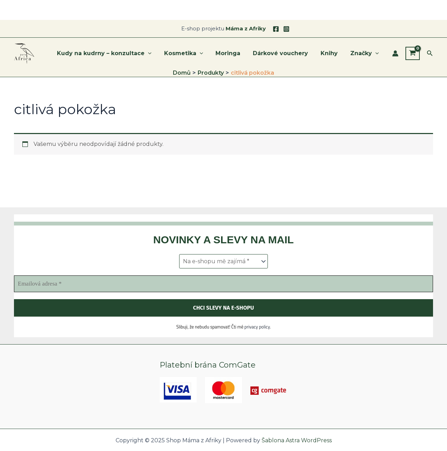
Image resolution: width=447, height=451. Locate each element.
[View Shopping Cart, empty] (412, 53)
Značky (365, 53)
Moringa (232, 53)
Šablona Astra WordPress (297, 440)
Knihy (331, 53)
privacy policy (257, 326)
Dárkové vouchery (284, 53)
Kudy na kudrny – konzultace (112, 53)
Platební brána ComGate (208, 365)
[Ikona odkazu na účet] (395, 53)
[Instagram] (286, 29)
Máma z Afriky (246, 28)
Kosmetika (190, 53)
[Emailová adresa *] (223, 283)
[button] (430, 53)
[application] (155, 53)
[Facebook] (276, 29)
